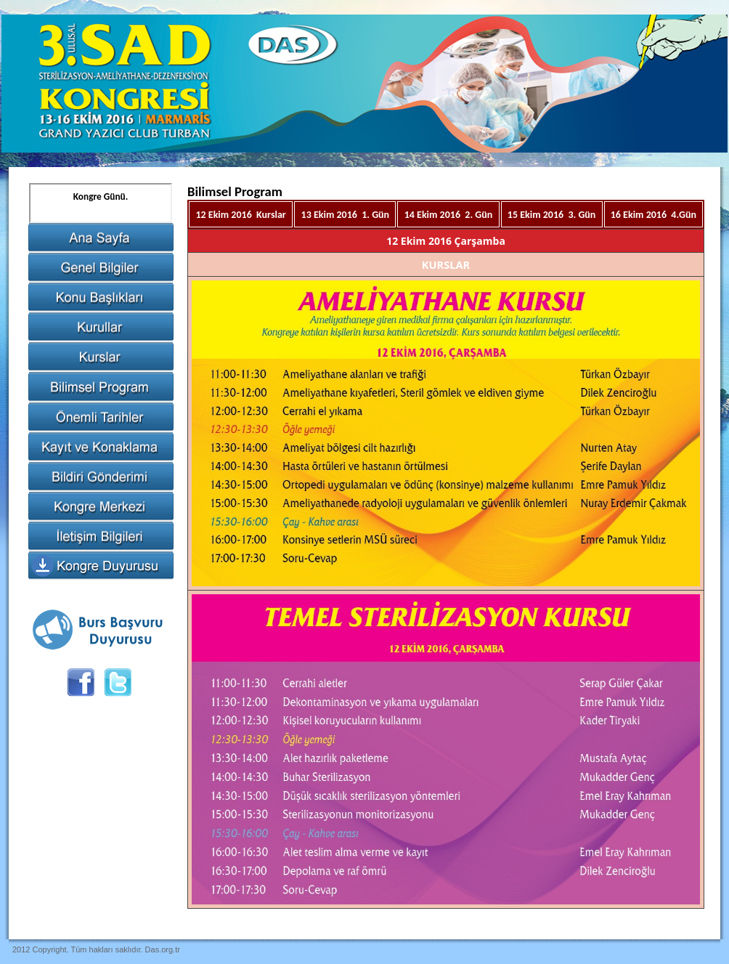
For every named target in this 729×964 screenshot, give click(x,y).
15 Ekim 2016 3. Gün (552, 214)
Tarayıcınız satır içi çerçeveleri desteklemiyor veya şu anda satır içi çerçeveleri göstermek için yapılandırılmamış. (100, 203)
